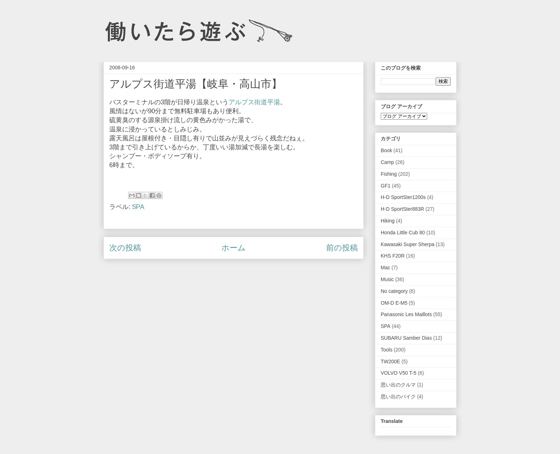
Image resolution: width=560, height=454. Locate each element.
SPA (138, 206)
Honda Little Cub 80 (403, 232)
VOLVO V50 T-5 (398, 373)
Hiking (388, 221)
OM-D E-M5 (394, 303)
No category (394, 291)
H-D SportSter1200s (403, 197)
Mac (385, 267)
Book (386, 150)
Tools (386, 350)
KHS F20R (393, 256)
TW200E (390, 361)
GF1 (385, 186)
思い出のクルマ (398, 385)
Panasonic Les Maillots (406, 314)
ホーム (233, 247)
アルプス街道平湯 (254, 102)
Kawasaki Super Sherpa (407, 244)
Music (387, 279)
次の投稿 (125, 247)
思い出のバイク (398, 396)
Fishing (389, 174)
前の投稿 (342, 247)
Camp (387, 162)
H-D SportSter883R (402, 209)
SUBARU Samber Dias (406, 338)
